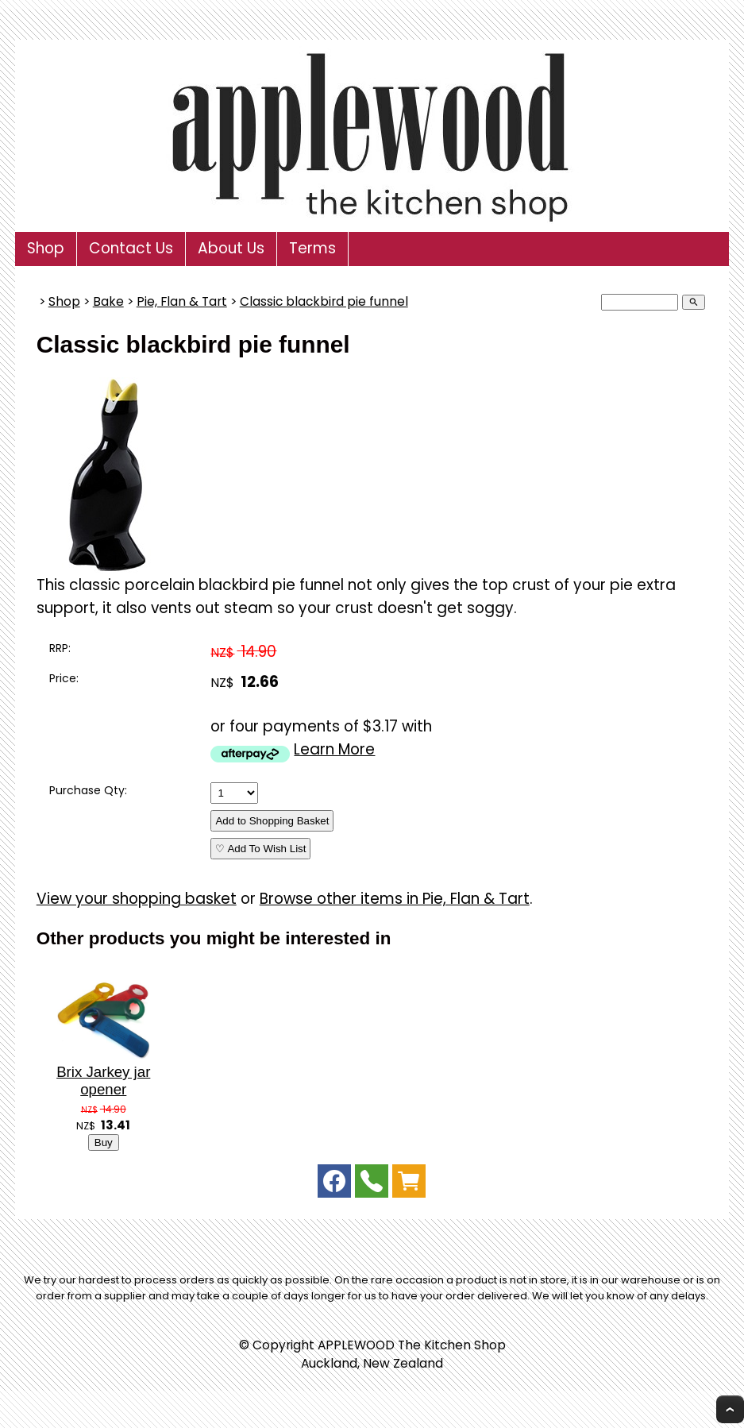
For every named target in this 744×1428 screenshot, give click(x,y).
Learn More (334, 749)
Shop (45, 248)
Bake (108, 301)
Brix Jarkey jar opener (103, 1080)
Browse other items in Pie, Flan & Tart (395, 898)
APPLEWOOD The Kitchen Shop (412, 1345)
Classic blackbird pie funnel (324, 301)
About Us (231, 248)
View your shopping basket (137, 898)
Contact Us (131, 248)
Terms (312, 248)
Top (730, 1409)
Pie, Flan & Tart (182, 301)
